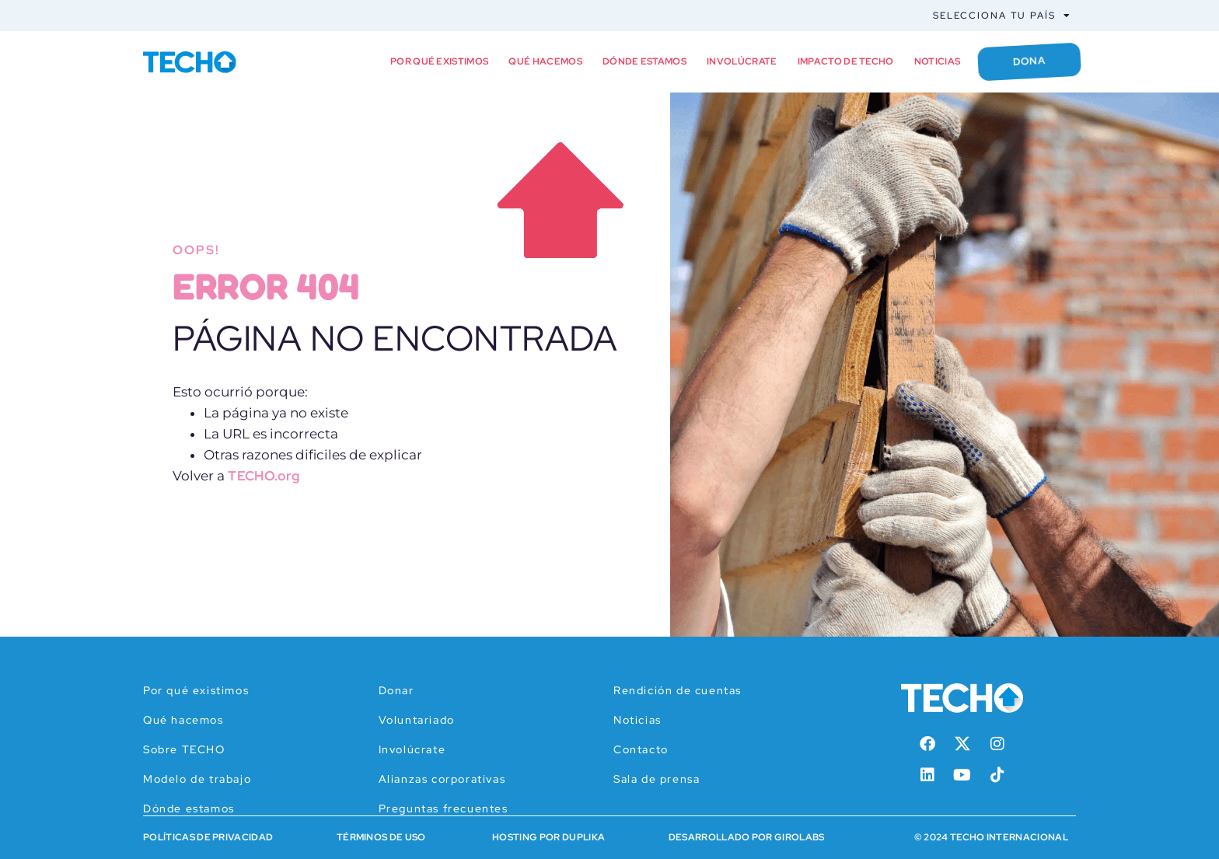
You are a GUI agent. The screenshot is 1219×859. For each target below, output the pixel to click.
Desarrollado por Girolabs (747, 837)
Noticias (935, 61)
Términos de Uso (381, 837)
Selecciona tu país (1002, 15)
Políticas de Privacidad (208, 837)
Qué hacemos (544, 61)
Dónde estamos (642, 61)
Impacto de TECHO (843, 61)
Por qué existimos (437, 61)
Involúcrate (740, 61)
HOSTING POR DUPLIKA (548, 837)
